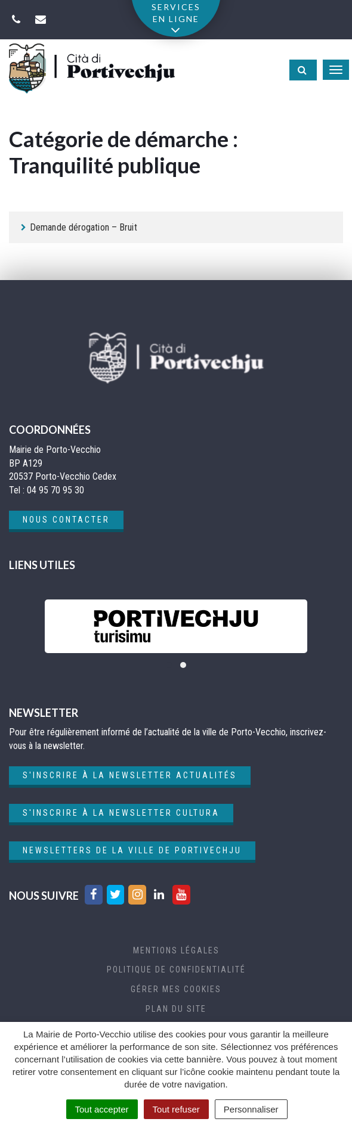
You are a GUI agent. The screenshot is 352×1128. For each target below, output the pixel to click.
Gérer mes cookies (176, 989)
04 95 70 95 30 (55, 490)
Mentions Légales (176, 950)
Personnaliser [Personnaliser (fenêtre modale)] (251, 1109)
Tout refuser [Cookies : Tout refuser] (176, 1109)
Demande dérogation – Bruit (83, 227)
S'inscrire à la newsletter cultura (121, 813)
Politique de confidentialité (176, 969)
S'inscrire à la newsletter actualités (130, 775)
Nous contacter (66, 519)
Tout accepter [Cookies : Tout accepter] (102, 1109)
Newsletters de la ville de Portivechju (132, 850)
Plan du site (176, 1009)
